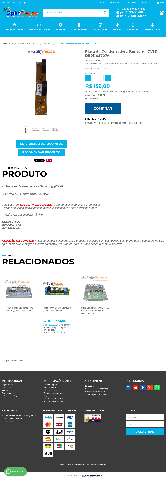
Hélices (117, 29)
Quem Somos (146, 3)
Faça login (22, 3)
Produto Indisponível (19, 289)
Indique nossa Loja (10, 396)
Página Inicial (7, 384)
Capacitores (100, 29)
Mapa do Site (7, 390)
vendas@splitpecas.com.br (95, 394)
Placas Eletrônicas (39, 29)
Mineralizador (153, 29)
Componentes (79, 29)
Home (102, 3)
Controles (133, 29)
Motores (60, 29)
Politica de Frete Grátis (53, 398)
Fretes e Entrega (50, 390)
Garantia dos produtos (53, 393)
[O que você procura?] (105, 13)
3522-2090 (131, 12)
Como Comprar (50, 384)
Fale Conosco (131, 3)
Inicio (162, 3)
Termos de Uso (50, 387)
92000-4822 (133, 16)
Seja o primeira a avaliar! (95, 68)
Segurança (48, 396)
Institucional (12, 381)
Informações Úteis (58, 381)
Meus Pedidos (115, 3)
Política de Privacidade (53, 401)
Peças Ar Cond (14, 29)
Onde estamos (8, 393)
